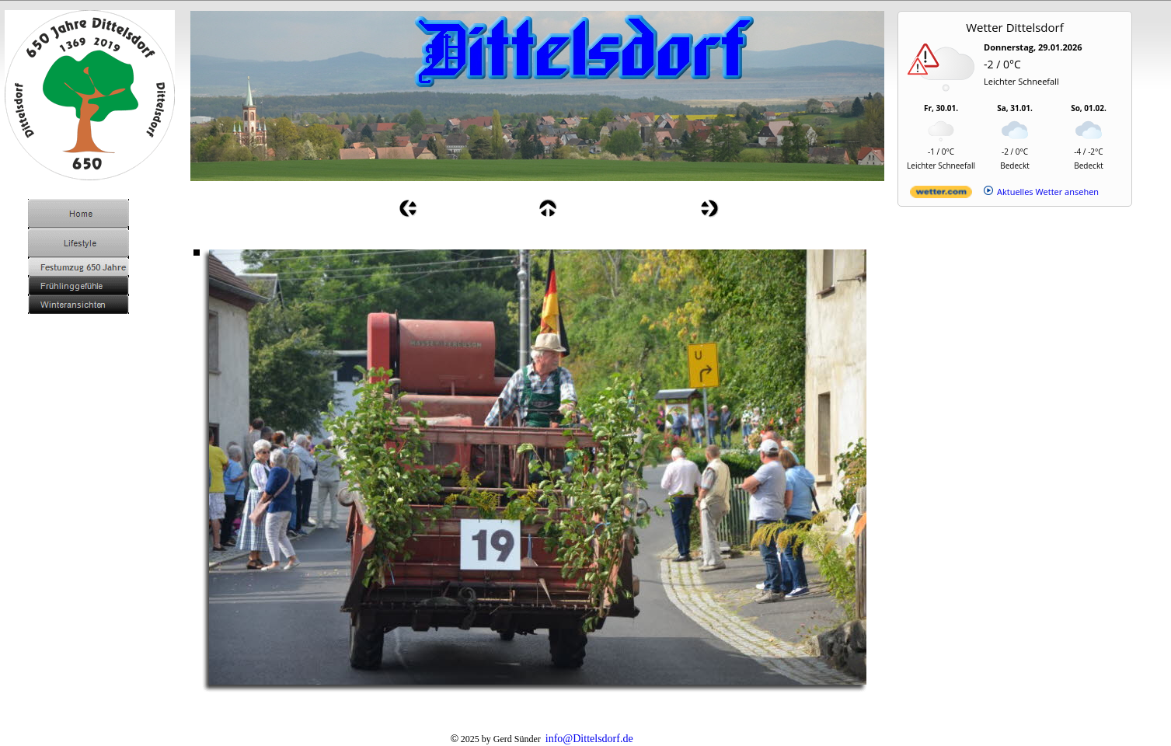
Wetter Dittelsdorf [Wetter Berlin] (1015, 27)
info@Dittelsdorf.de (589, 738)
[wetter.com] (941, 194)
